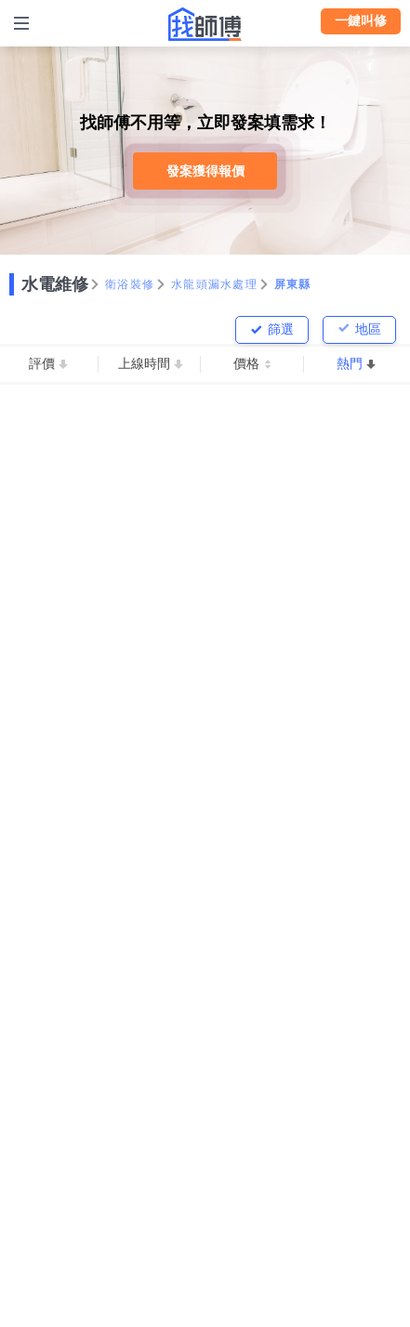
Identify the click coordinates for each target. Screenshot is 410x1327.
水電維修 (54, 284)
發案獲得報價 (205, 171)
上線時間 (144, 363)
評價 (42, 363)
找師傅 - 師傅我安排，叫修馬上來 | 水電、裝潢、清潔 (205, 24)
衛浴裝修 (129, 284)
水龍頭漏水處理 (214, 284)
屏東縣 (292, 284)
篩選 (281, 329)
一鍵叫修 (361, 20)
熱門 (350, 363)
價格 (246, 363)
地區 (368, 329)
